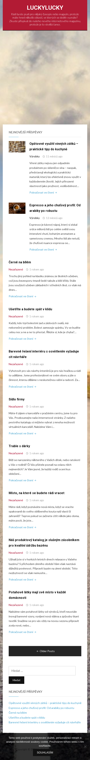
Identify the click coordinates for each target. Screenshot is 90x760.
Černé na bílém (20, 262)
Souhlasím (45, 752)
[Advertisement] (45, 77)
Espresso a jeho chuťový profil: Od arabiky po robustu (41, 708)
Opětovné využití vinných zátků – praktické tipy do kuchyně (45, 703)
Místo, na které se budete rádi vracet (36, 493)
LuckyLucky (45, 7)
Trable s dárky (19, 446)
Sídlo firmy (16, 399)
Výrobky (34, 156)
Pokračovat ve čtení (43, 192)
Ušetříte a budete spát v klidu (30, 309)
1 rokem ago (36, 269)
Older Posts (45, 651)
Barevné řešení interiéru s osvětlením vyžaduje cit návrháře (45, 722)
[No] (85, 747)
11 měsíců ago (54, 156)
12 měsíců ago (54, 218)
